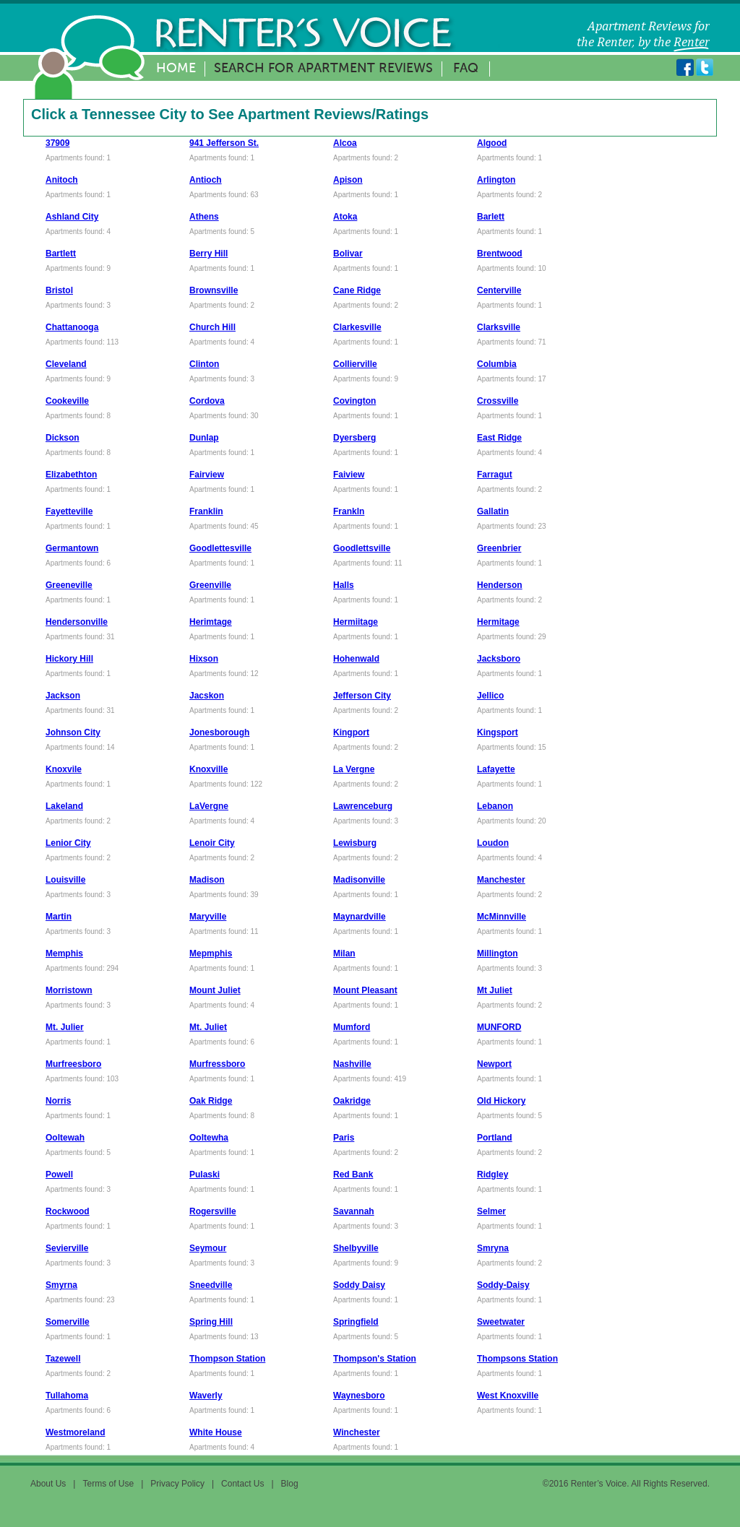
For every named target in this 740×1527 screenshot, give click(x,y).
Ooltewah (65, 1138)
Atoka (345, 217)
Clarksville (498, 327)
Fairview (206, 475)
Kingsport (497, 732)
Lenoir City (212, 843)
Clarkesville (357, 327)
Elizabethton (71, 475)
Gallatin (493, 511)
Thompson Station (227, 1359)
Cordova (207, 401)
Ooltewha (208, 1138)
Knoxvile (64, 769)
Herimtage (210, 622)
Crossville (497, 401)
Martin (59, 917)
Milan (344, 953)
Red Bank (353, 1174)
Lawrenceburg (362, 806)
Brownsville (213, 290)
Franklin (206, 511)
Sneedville (210, 1285)
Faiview (348, 475)
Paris (343, 1138)
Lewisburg (355, 843)
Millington (497, 953)
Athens (204, 217)
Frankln (348, 511)
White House (215, 1432)
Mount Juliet (215, 990)
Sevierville (67, 1248)
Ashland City (72, 217)
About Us (48, 1484)
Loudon (493, 843)
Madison (207, 880)
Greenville (210, 585)
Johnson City (73, 732)
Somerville (68, 1322)
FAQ (465, 68)
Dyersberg (354, 438)
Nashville (352, 1064)
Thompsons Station (517, 1359)
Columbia (497, 364)
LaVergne (208, 806)
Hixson (203, 659)
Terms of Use (108, 1484)
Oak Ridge (210, 1101)
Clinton (204, 364)
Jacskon (206, 696)
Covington (354, 401)
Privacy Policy (177, 1484)
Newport (494, 1064)
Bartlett (61, 253)
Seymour (207, 1248)
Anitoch (62, 180)
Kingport (351, 732)
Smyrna (61, 1285)
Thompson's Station (374, 1359)
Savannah (353, 1211)
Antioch (205, 180)
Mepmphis (210, 953)
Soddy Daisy (359, 1285)
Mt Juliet (494, 990)
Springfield (356, 1322)
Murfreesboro (73, 1064)
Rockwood (68, 1211)
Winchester (356, 1432)
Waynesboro (359, 1395)
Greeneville (69, 585)
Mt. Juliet (208, 1027)
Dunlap (204, 438)
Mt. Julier (65, 1027)
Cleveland (66, 364)
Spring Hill (211, 1322)
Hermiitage (355, 622)
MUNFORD (499, 1027)
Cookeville (67, 401)
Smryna (493, 1248)
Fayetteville (69, 511)
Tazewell (63, 1359)
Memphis (64, 953)
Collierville (355, 364)
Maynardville (359, 917)
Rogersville (212, 1211)
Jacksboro (498, 659)
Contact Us (242, 1484)
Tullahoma (67, 1395)
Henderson (499, 585)
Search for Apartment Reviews (323, 68)
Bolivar (348, 253)
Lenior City (68, 843)
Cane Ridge (357, 290)
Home (176, 68)
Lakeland (64, 806)
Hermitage (498, 622)
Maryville (207, 917)
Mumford (351, 1027)
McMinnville (501, 917)
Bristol (59, 290)
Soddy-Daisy (503, 1285)
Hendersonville (77, 622)
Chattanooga (72, 327)
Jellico (490, 696)
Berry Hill (208, 253)
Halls (343, 585)
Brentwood (499, 253)
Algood (492, 143)
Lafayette (496, 769)
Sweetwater (501, 1322)
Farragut (494, 475)
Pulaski (204, 1174)
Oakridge (352, 1101)
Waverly (206, 1395)
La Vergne (353, 769)
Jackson (63, 696)
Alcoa (345, 143)
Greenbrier (499, 548)
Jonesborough (219, 732)
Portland (494, 1138)
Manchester (501, 880)
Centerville (499, 290)
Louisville (65, 880)
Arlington (496, 180)
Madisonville (359, 880)
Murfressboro (217, 1064)
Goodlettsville (361, 548)
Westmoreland (75, 1432)
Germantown (72, 548)
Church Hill (212, 327)
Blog (289, 1484)
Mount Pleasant (365, 990)
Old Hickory (501, 1101)
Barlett (490, 217)
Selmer (491, 1211)
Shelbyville (356, 1248)
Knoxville (208, 769)
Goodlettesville (220, 548)
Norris (58, 1101)
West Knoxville (507, 1395)
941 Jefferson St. (224, 143)
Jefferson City (362, 696)
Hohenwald (356, 659)
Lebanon (495, 806)
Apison (348, 180)
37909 (57, 143)
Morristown (69, 990)
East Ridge (499, 438)
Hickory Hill (69, 659)
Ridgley (492, 1174)
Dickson (62, 438)
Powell (59, 1174)
